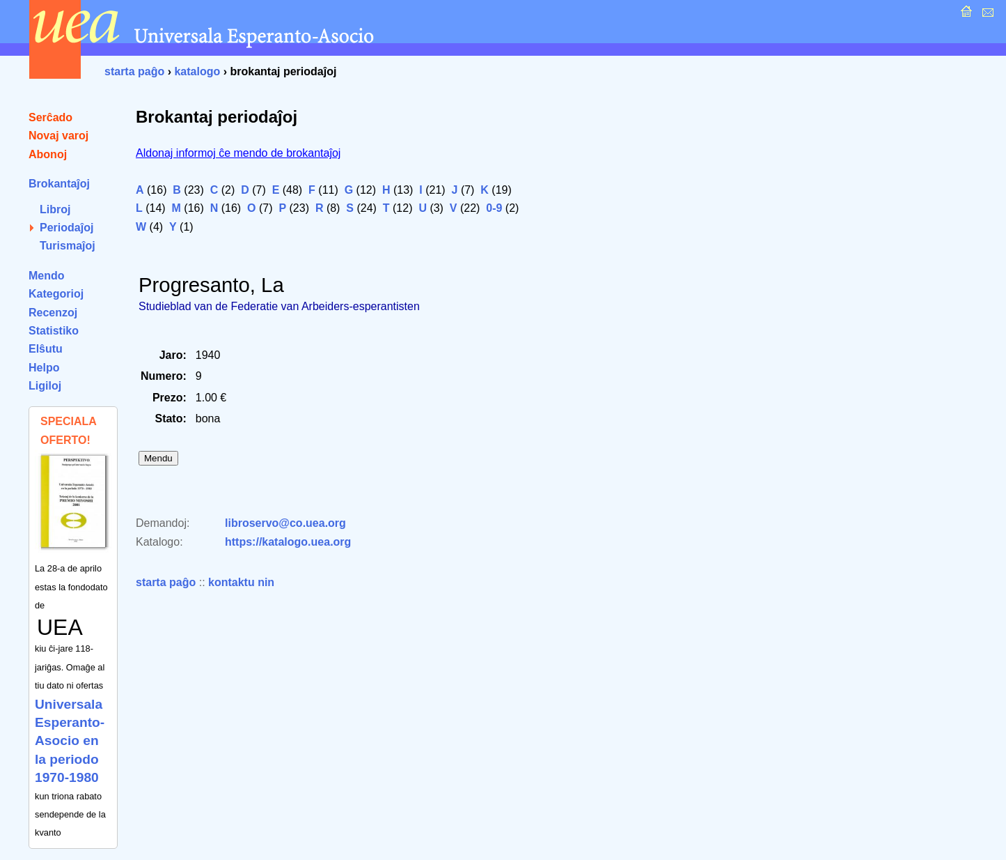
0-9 (494, 208)
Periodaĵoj (66, 227)
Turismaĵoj (67, 246)
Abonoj (48, 154)
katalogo (197, 71)
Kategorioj (56, 294)
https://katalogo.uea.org (288, 542)
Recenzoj (53, 312)
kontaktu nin (241, 582)
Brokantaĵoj (59, 184)
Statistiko (54, 331)
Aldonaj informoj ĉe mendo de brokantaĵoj (238, 153)
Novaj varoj (58, 135)
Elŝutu (46, 349)
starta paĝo (134, 71)
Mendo (47, 276)
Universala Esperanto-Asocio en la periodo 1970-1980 (69, 741)
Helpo (44, 368)
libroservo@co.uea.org (285, 523)
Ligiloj (45, 386)
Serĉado (50, 117)
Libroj (55, 209)
